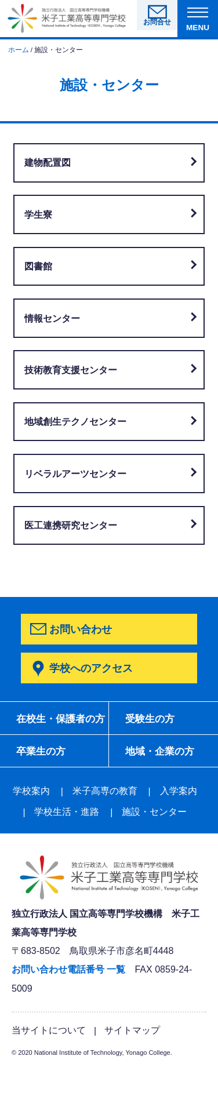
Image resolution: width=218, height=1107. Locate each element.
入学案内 (178, 828)
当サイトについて (49, 1067)
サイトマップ (132, 1067)
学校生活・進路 (66, 849)
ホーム (18, 49)
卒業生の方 (152, 754)
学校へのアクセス (91, 668)
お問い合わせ (80, 629)
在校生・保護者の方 (59, 727)
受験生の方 (152, 720)
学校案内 (31, 828)
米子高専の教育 (104, 828)
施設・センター (154, 849)
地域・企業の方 (53, 788)
